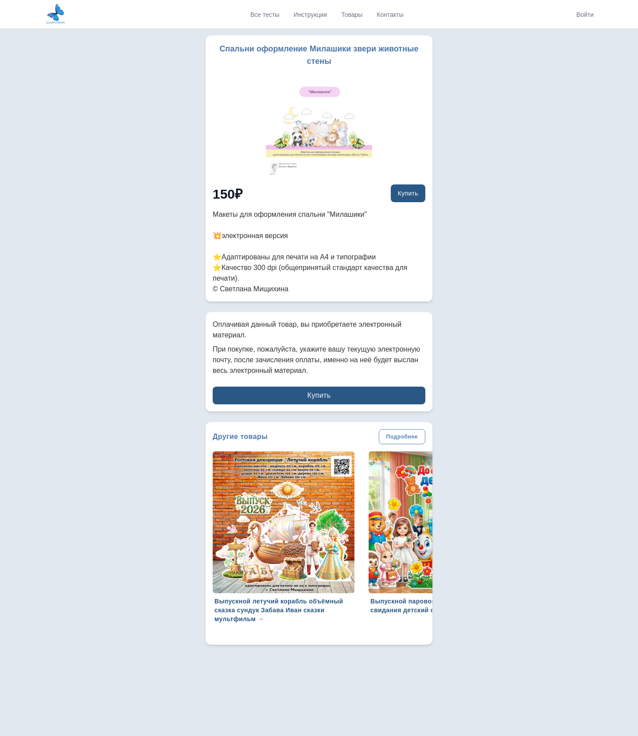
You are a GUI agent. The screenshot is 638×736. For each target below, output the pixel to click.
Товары (351, 14)
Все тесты (265, 14)
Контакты (390, 14)
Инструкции (310, 14)
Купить (408, 193)
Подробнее (402, 437)
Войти (585, 14)
